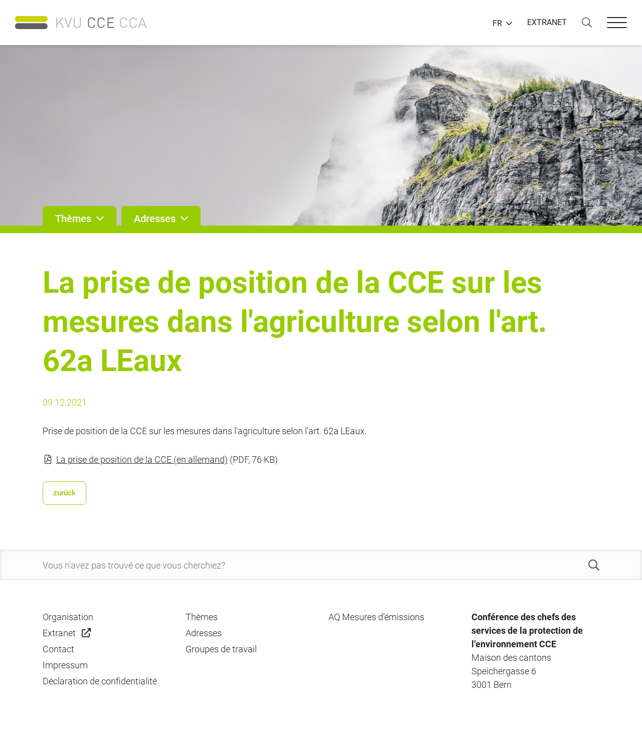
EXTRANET (547, 22)
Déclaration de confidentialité (100, 681)
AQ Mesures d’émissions (376, 617)
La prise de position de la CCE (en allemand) (142, 459)
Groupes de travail (221, 649)
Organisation (68, 617)
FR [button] (497, 24)
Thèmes (202, 617)
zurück (64, 492)
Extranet (59, 633)
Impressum (65, 665)
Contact (58, 649)
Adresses (204, 633)
